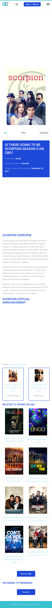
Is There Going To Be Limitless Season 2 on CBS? (13, 388)
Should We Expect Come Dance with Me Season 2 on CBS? (14, 559)
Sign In (28, 4)
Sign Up (36, 4)
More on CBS (26, 574)
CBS (5, 133)
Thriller (23, 364)
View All (26, 592)
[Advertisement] (26, 36)
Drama (11, 364)
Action (17, 364)
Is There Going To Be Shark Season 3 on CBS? (39, 388)
